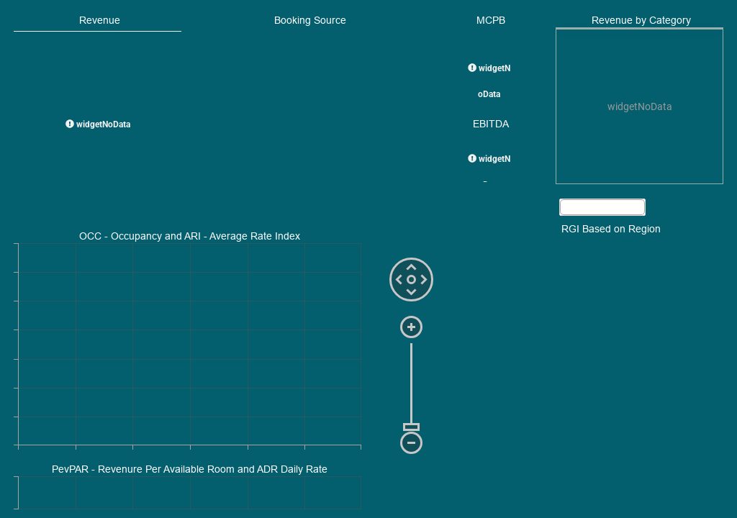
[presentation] (639, 106)
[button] (602, 207)
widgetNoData (97, 124)
